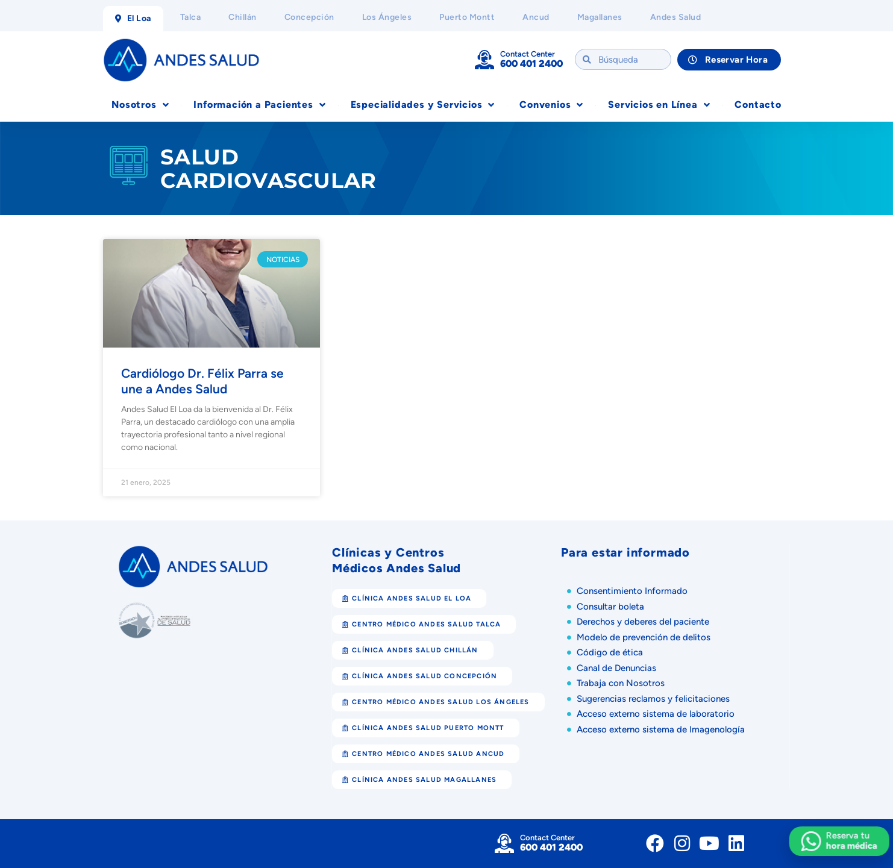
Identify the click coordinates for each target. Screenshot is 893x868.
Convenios (551, 105)
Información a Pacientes (259, 105)
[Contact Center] (484, 59)
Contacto (758, 104)
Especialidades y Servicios (423, 105)
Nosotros (140, 105)
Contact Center (527, 53)
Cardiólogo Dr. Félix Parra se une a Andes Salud (202, 381)
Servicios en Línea (659, 105)
